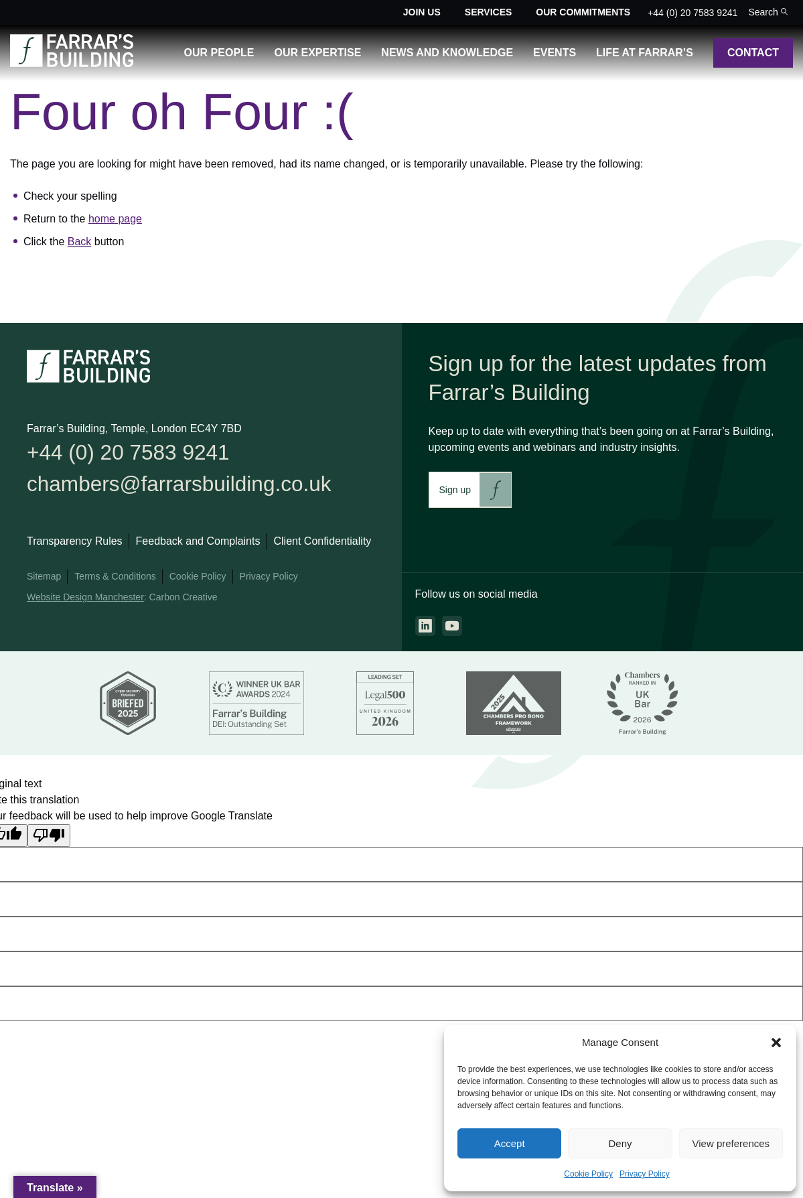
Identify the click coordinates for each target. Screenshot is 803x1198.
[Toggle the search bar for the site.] (768, 12)
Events (554, 52)
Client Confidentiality (322, 543)
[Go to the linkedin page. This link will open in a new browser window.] (425, 626)
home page (115, 218)
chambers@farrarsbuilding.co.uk (184, 486)
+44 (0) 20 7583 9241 (692, 12)
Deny (620, 1143)
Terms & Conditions (114, 579)
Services (488, 12)
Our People (219, 52)
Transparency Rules (75, 543)
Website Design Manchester (85, 599)
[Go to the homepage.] (71, 63)
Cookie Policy (588, 1174)
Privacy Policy (644, 1174)
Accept (509, 1143)
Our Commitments (583, 12)
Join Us (422, 12)
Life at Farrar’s (644, 52)
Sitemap (44, 579)
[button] (776, 1042)
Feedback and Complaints (198, 543)
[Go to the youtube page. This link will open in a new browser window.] (452, 626)
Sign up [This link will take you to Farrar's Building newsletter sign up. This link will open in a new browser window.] (455, 489)
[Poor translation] (48, 837)
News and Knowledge (447, 52)
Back (80, 241)
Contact (753, 52)
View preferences (731, 1143)
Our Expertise (318, 52)
